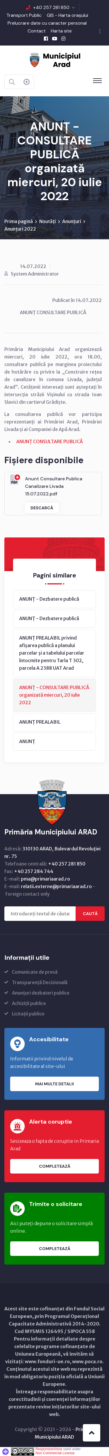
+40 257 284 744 (33, 871)
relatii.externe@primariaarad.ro (56, 886)
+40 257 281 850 (51, 7)
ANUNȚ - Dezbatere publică (49, 599)
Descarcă (42, 507)
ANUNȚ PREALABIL (39, 722)
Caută (90, 913)
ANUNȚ (27, 741)
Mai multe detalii (54, 1083)
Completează (54, 1166)
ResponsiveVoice (48, 1449)
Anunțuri (71, 221)
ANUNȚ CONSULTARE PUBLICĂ (49, 441)
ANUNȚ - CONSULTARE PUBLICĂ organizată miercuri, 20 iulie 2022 (54, 694)
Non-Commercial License (55, 1453)
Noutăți (47, 221)
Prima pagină (18, 221)
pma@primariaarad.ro (45, 879)
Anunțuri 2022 (20, 229)
